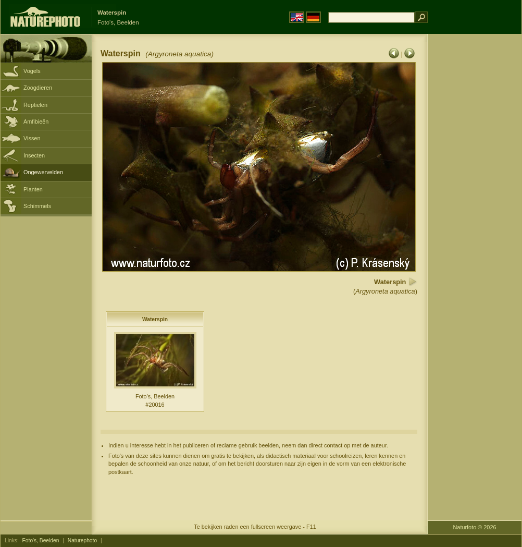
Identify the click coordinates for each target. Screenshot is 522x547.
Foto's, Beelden (40, 540)
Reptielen (35, 105)
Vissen (31, 138)
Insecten (34, 155)
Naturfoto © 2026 (474, 527)
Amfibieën (35, 121)
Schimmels (37, 206)
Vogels (32, 71)
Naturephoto (82, 540)
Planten (33, 189)
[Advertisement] (474, 200)
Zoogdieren (37, 87)
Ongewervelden (43, 172)
